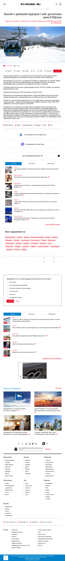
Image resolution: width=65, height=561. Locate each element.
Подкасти (48, 485)
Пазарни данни (9, 515)
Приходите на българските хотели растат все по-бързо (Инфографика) (16, 433)
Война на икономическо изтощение (24, 352)
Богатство (27, 488)
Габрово (8, 240)
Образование (49, 467)
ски (45, 125)
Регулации (27, 473)
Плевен (26, 243)
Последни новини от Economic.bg (52, 358)
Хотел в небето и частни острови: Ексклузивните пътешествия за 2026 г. (48, 410)
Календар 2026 (49, 483)
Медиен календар (16, 547)
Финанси (27, 469)
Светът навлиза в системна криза (24, 344)
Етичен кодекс (15, 539)
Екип (39, 532)
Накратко (7, 509)
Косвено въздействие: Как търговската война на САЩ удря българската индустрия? (36, 194)
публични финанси (23, 522)
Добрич (16, 240)
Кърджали (25, 240)
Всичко (6, 503)
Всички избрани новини (53, 224)
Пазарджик (9, 243)
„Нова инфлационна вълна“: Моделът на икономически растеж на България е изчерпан (34, 218)
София (33, 246)
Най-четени (32, 163)
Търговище (54, 246)
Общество (47, 457)
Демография (49, 464)
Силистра (9, 246)
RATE (47, 488)
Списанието (14, 342)
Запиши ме (48, 449)
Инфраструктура (17, 183)
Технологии (7, 480)
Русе (49, 243)
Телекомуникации (9, 485)
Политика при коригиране (44, 536)
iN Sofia (47, 492)
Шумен (17, 249)
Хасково (9, 249)
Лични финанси (49, 462)
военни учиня (28, 125)
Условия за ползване (43, 541)
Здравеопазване (50, 469)
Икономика (7, 457)
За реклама (15, 530)
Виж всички (59, 388)
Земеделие (8, 471)
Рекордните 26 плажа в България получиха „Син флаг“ (14, 409)
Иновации (27, 464)
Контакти (14, 536)
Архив (17, 301)
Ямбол (24, 249)
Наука (26, 483)
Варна (26, 237)
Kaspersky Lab (9, 125)
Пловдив (34, 243)
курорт (38, 125)
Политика (48, 460)
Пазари (27, 467)
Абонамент (14, 534)
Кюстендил (35, 240)
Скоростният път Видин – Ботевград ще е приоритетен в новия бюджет (34, 186)
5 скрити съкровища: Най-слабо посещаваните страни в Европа (46, 433)
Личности (14, 325)
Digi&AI (7, 483)
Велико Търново (37, 237)
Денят (13, 317)
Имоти (27, 471)
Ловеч (43, 240)
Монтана (51, 240)
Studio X (37, 558)
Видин (47, 237)
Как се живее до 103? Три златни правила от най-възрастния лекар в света (36, 327)
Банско (18, 125)
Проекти (47, 480)
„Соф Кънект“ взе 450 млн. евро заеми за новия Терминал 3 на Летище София (35, 202)
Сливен (18, 246)
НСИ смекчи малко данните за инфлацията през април (32, 177)
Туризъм (7, 473)
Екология (48, 473)
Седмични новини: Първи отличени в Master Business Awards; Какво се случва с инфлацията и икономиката (36, 320)
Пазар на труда (8, 476)
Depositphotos (36, 559)
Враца (54, 237)
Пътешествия (15, 334)
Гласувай (10, 301)
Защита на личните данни (44, 530)
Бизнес (26, 457)
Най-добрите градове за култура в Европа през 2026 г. (30, 336)
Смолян (25, 246)
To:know (7, 511)
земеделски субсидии (46, 522)
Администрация (49, 476)
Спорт (26, 494)
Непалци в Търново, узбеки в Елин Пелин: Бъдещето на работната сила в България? (36, 210)
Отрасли (16, 191)
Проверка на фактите (17, 532)
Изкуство (27, 492)
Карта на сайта (42, 534)
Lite (25, 480)
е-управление (8, 488)
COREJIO (48, 490)
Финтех (15, 167)
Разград (43, 243)
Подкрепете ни (42, 543)
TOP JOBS (48, 499)
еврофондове (34, 522)
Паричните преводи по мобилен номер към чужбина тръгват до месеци (36, 169)
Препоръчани (50, 163)
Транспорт (7, 469)
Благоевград (10, 237)
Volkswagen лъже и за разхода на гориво (34, 377)
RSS (45, 443)
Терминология (8, 506)
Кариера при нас (16, 541)
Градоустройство (50, 471)
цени (51, 125)
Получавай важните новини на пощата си (31, 448)
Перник (18, 243)
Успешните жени (50, 494)
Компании (16, 199)
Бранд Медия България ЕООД (45, 539)
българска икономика (10, 522)
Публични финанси (18, 175)
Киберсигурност (9, 490)
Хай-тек (7, 492)
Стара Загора (43, 246)
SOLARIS (48, 497)
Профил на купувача (17, 543)
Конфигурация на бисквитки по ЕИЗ (21, 545)
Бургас (19, 237)
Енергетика (8, 467)
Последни (13, 163)
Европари (7, 462)
